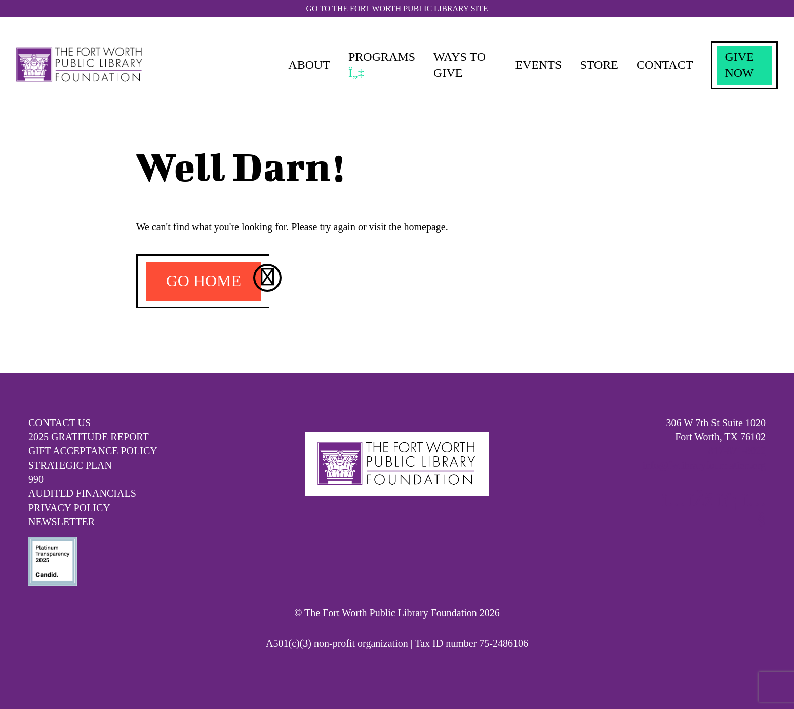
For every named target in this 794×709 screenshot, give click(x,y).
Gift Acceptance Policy (92, 450)
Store (599, 64)
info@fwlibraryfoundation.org (704, 465)
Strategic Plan (70, 465)
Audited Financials (82, 493)
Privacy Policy (69, 507)
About (309, 64)
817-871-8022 (737, 450)
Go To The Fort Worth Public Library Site (397, 8)
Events (538, 64)
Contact (665, 64)
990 (36, 479)
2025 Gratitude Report (88, 436)
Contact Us (59, 422)
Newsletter (61, 521)
